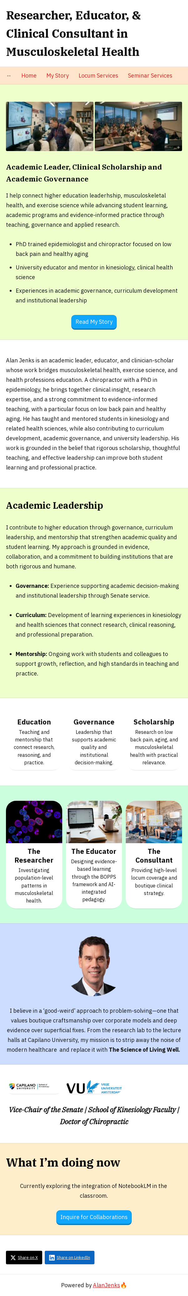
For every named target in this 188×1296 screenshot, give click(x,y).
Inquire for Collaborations (94, 1217)
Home (29, 75)
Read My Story (94, 321)
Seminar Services (150, 75)
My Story (57, 75)
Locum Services (98, 75)
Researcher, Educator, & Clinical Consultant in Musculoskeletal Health (73, 33)
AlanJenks (106, 1285)
